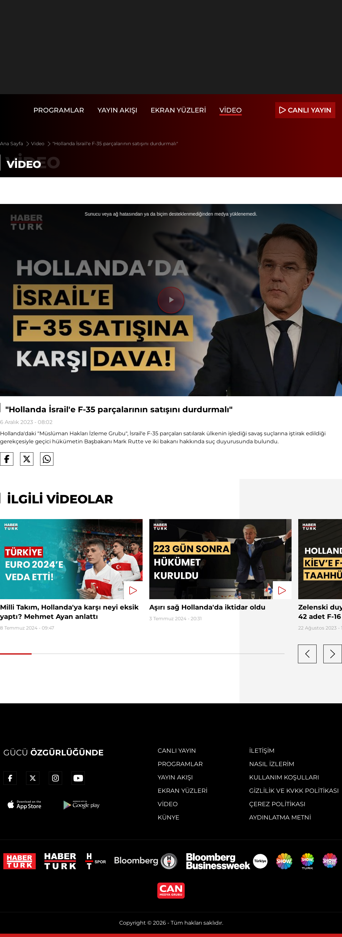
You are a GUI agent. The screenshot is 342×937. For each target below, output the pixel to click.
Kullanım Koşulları (284, 777)
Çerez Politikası (277, 804)
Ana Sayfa (15, 144)
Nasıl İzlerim (271, 764)
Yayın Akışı (117, 110)
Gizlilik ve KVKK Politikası (294, 790)
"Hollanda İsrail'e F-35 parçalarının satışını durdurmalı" (115, 144)
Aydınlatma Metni (280, 817)
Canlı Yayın (177, 750)
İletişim (262, 750)
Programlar (58, 110)
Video (230, 110)
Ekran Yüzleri (178, 110)
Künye (168, 817)
